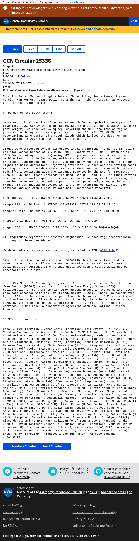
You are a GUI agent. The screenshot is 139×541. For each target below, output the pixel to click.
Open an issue (79, 470)
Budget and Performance (20, 516)
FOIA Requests (82, 502)
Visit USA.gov (86, 532)
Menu (134, 21)
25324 (41, 126)
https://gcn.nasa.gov (22, 13)
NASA (93, 489)
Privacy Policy (82, 516)
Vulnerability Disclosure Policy (93, 522)
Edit (76, 49)
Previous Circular (21, 443)
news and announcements (96, 29)
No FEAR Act (11, 522)
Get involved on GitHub (117, 472)
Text (30, 49)
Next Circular (55, 443)
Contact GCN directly (27, 472)
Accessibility (11, 509)
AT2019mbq (107, 250)
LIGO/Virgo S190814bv (17, 76)
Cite (59, 49)
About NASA (11, 502)
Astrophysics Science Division (60, 489)
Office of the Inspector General (93, 509)
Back (12, 49)
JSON (45, 49)
